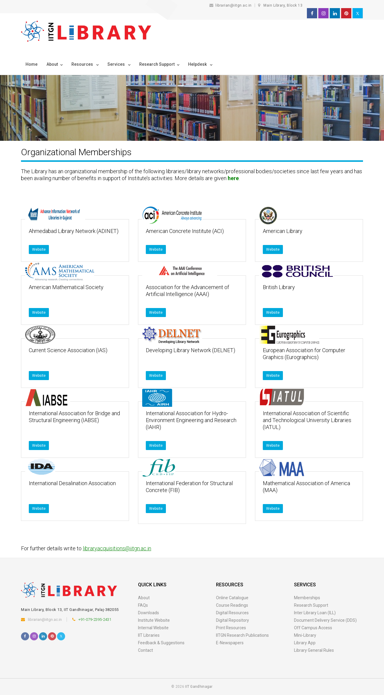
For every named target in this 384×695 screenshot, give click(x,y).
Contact (145, 650)
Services (116, 64)
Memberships (307, 597)
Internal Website (153, 627)
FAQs (143, 605)
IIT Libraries (149, 635)
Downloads (148, 612)
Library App (305, 642)
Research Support (311, 605)
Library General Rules (314, 650)
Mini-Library (305, 635)
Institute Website (154, 620)
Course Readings (232, 605)
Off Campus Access (313, 627)
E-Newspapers (230, 642)
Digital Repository (232, 620)
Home (32, 64)
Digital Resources (232, 612)
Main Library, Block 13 (282, 5)
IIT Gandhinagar (199, 686)
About (52, 64)
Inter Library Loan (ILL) (315, 612)
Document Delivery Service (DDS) (325, 620)
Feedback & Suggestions (161, 642)
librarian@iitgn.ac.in (231, 5)
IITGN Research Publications (242, 635)
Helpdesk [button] (198, 64)
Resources (82, 64)
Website (39, 249)
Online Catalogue (232, 597)
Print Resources (231, 627)
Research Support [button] (157, 64)
